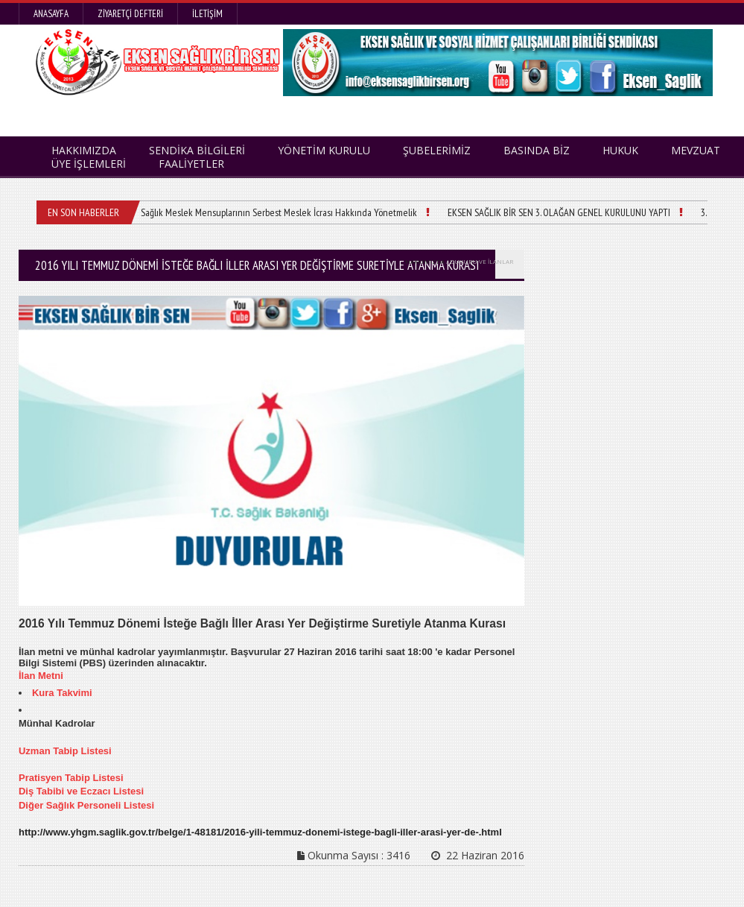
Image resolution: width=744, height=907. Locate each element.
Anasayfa (51, 13)
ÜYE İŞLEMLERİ (88, 164)
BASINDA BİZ (536, 150)
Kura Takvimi (62, 692)
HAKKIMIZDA (425, 261)
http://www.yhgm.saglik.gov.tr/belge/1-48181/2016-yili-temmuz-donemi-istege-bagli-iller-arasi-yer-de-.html (260, 832)
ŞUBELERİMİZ (437, 150)
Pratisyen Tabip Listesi (71, 777)
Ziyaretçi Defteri (130, 13)
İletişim (207, 13)
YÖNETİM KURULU (324, 150)
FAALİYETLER (191, 164)
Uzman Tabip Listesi (65, 750)
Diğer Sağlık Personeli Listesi (86, 805)
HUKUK (620, 150)
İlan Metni (41, 675)
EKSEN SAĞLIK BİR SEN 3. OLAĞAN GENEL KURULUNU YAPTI (559, 212)
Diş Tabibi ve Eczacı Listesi (81, 791)
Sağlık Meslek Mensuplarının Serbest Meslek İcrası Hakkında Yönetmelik (279, 212)
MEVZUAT (695, 150)
